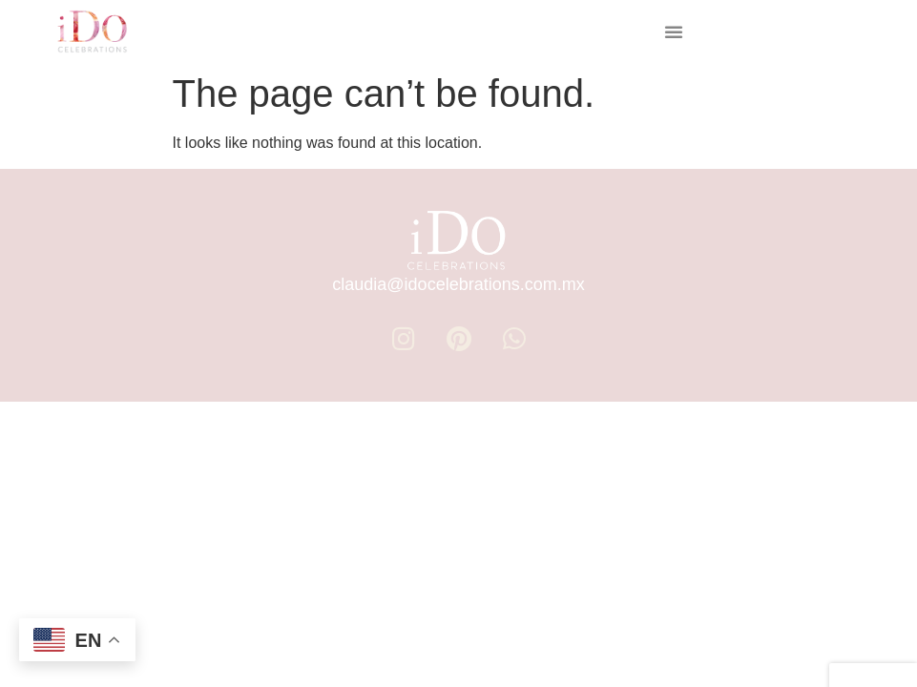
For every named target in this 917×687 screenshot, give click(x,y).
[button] (673, 31)
